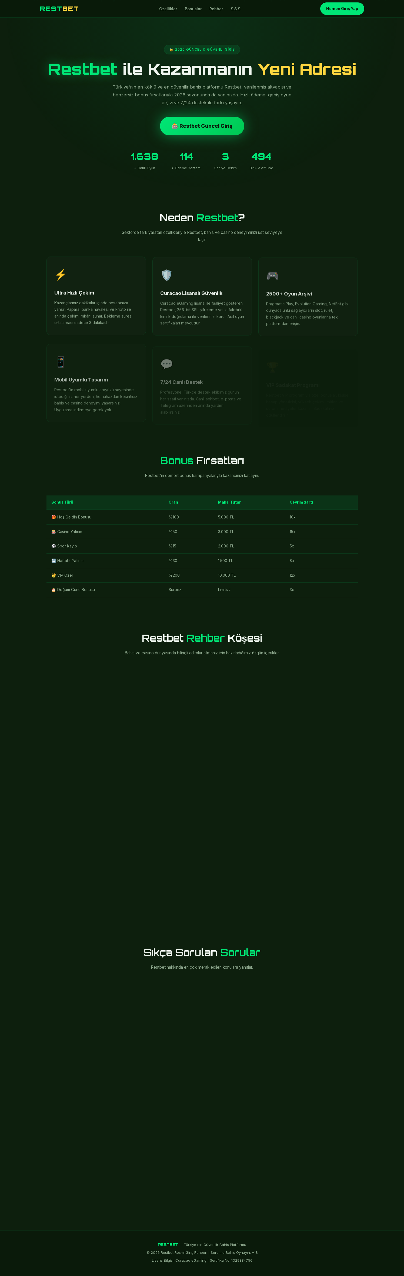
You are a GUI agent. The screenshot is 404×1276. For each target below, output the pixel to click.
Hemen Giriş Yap (342, 8)
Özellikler (168, 8)
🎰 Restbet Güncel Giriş (202, 126)
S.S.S (235, 8)
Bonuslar (193, 8)
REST (59, 9)
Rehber (216, 8)
